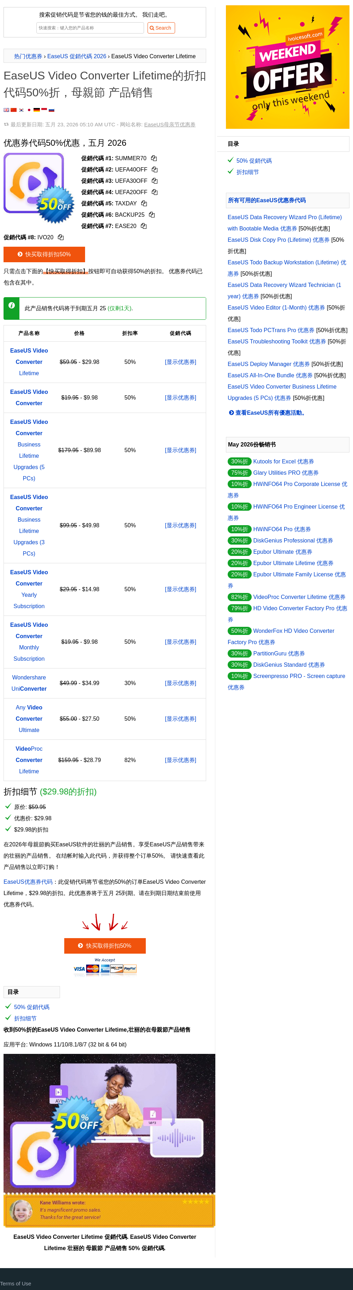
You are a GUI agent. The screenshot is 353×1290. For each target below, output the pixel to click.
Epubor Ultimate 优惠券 (282, 552)
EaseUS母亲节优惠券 (170, 124)
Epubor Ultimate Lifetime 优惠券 (293, 563)
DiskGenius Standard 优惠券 (289, 665)
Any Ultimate (29, 718)
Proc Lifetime (29, 760)
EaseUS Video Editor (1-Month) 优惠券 (276, 308)
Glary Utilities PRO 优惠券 (286, 473)
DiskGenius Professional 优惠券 (293, 541)
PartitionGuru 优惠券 (279, 653)
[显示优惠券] (180, 362)
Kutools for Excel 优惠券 (283, 461)
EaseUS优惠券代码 (28, 882)
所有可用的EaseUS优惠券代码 (267, 200)
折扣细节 (25, 1018)
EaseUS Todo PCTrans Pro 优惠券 (271, 330)
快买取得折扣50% (43, 254)
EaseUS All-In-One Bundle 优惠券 (270, 375)
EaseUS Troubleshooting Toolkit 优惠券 (277, 341)
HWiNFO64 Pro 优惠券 (282, 529)
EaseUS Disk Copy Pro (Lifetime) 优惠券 (279, 240)
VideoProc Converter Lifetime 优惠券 (299, 597)
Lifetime (29, 362)
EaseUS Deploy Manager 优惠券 (269, 364)
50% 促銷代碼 (31, 1007)
